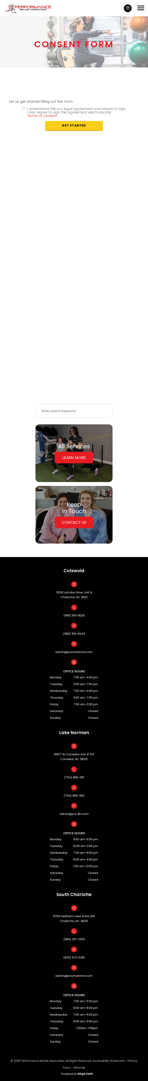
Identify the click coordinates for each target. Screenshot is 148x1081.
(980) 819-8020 (74, 615)
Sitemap (79, 1067)
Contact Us (74, 522)
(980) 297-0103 (74, 939)
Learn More (74, 457)
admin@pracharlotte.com (74, 652)
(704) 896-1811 (74, 777)
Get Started (74, 125)
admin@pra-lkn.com (74, 814)
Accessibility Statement (109, 1061)
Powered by (77, 1074)
